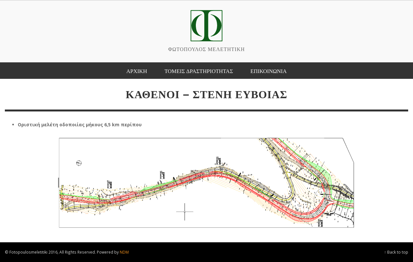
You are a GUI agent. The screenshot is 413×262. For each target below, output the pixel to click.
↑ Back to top (396, 252)
